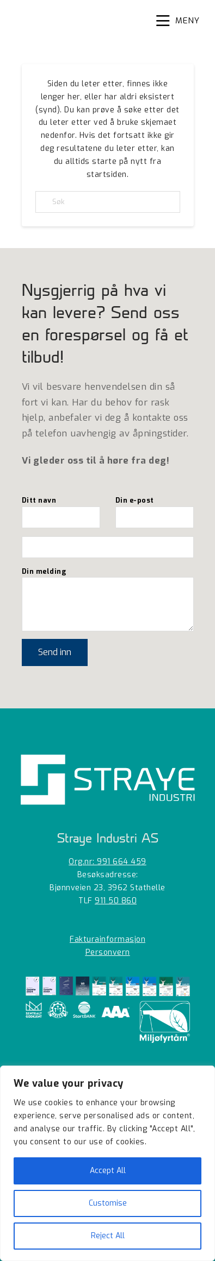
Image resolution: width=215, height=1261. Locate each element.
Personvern (107, 952)
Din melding (108, 577)
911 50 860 (116, 901)
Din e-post (154, 509)
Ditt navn (61, 509)
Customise (108, 1203)
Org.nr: (107, 862)
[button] (177, 21)
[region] (107, 1163)
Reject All (108, 1236)
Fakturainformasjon (107, 939)
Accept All (108, 1170)
